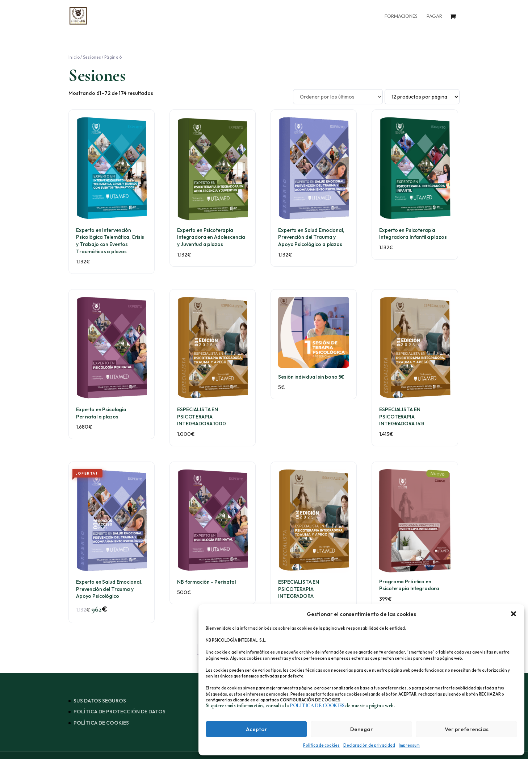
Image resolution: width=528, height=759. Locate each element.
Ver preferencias (467, 729)
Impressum (409, 745)
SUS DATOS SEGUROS (100, 700)
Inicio (74, 57)
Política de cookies (321, 745)
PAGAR (434, 16)
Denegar (361, 729)
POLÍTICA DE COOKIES (101, 723)
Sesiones (92, 57)
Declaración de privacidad (369, 745)
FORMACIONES (401, 16)
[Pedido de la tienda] (338, 96)
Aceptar (256, 729)
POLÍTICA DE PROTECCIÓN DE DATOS (119, 711)
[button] (513, 613)
